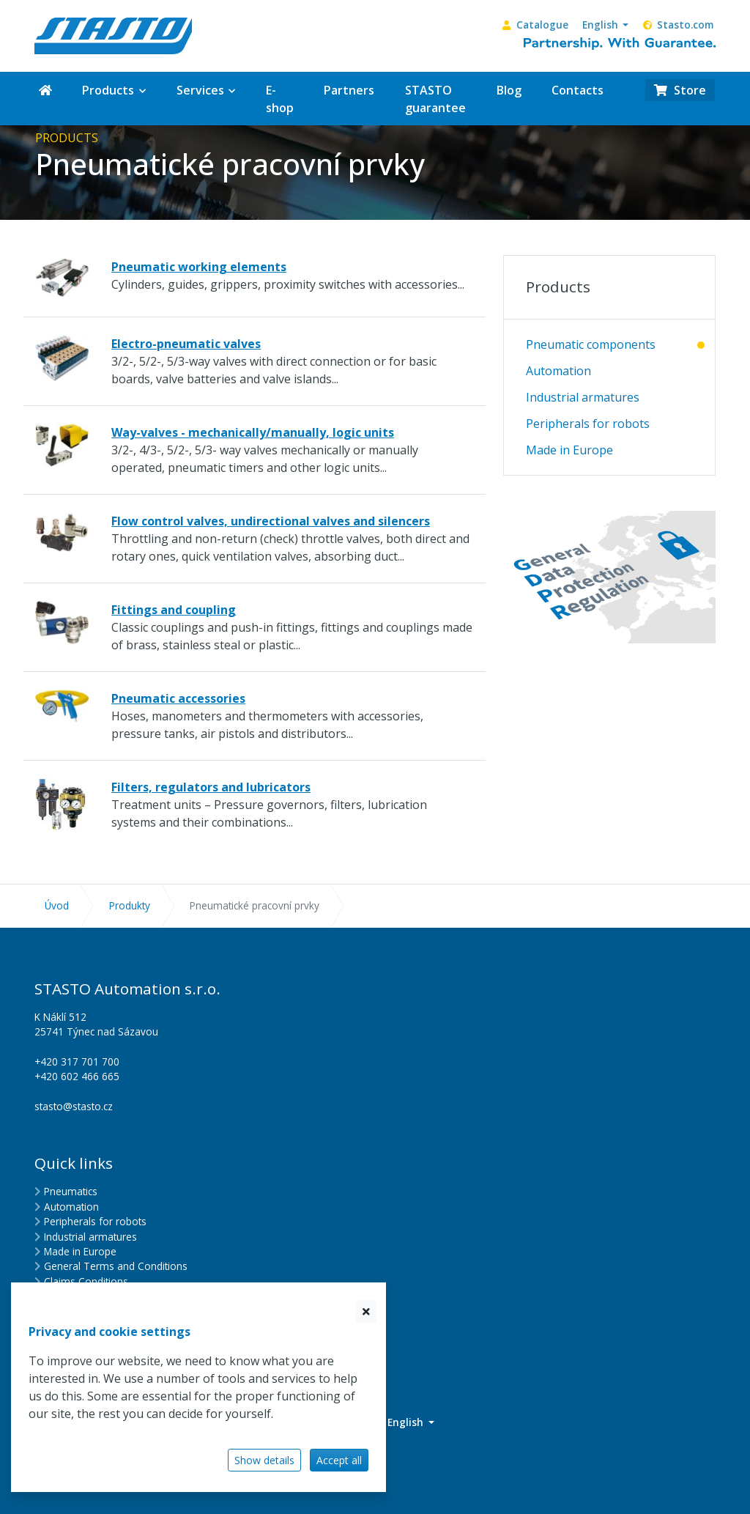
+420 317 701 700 (76, 1061)
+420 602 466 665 (76, 1076)
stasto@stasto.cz (73, 1106)
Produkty (129, 905)
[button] (605, 25)
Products (558, 286)
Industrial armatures (582, 397)
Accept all (339, 1460)
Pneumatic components (591, 344)
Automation (558, 371)
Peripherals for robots (588, 424)
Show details (264, 1460)
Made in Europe (569, 450)
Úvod (57, 905)
